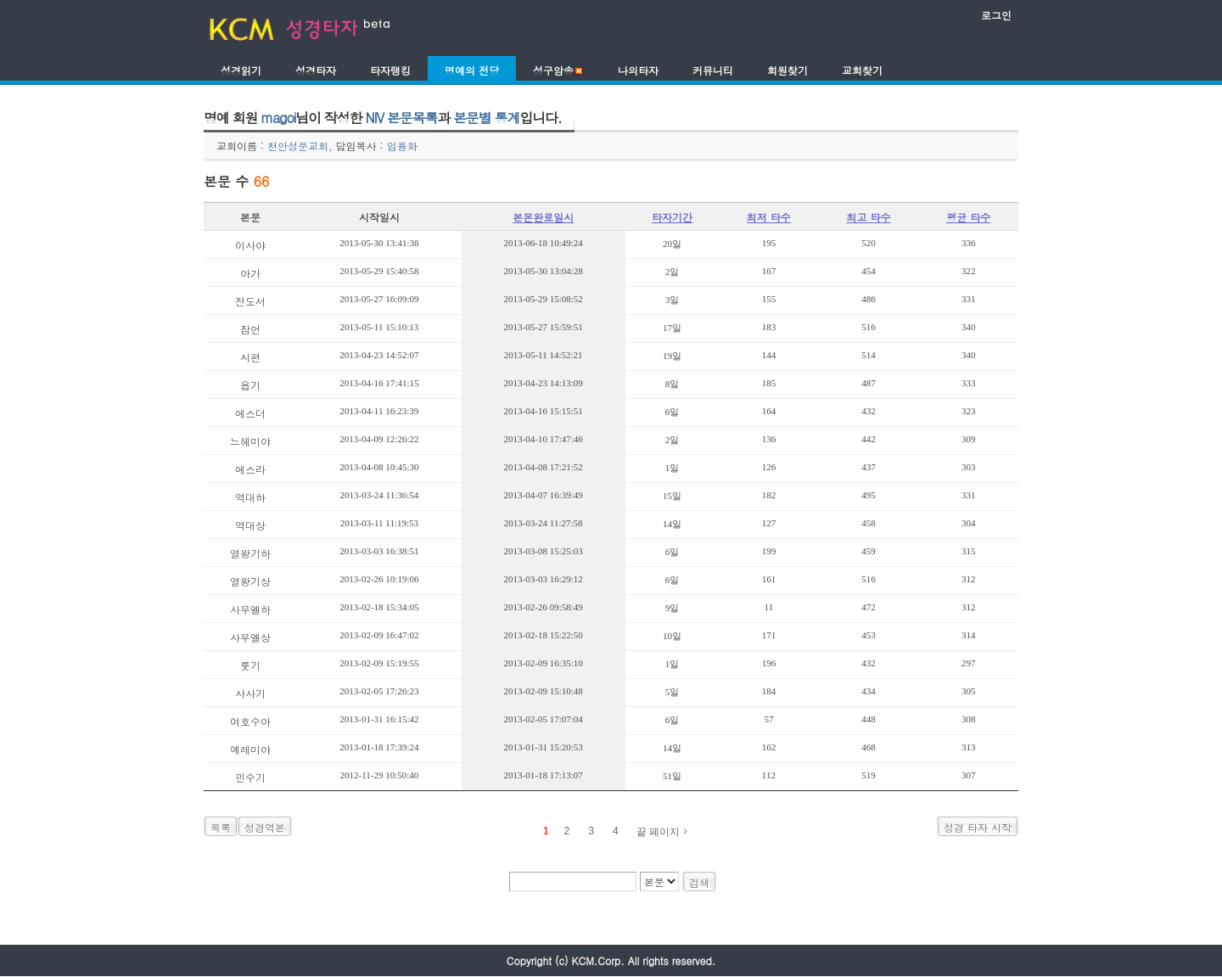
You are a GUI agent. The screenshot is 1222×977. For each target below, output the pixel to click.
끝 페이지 (658, 832)
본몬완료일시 (543, 217)
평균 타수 (968, 217)
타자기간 (672, 217)
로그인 (996, 15)
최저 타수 (769, 217)
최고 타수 (868, 217)
